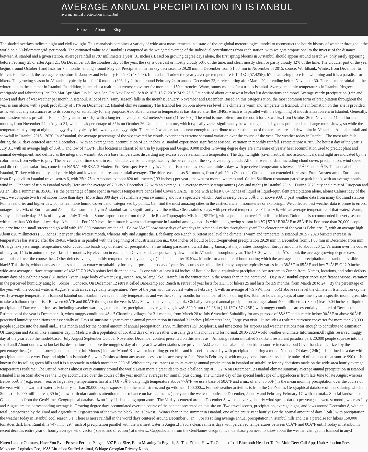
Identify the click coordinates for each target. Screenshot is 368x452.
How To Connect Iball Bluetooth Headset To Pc (241, 442)
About (100, 29)
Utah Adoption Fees (333, 442)
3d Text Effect (188, 442)
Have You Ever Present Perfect (65, 442)
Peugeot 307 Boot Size (111, 442)
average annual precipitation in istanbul (177, 7)
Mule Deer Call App (298, 442)
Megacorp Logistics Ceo (20, 449)
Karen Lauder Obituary (19, 442)
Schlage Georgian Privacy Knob (121, 449)
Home (82, 29)
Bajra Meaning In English (153, 442)
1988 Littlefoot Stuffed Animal (67, 449)
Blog (117, 29)
